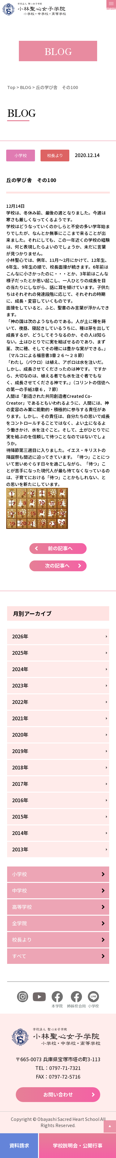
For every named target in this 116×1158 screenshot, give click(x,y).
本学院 (57, 999)
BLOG (25, 87)
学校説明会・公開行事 (77, 1145)
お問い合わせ (58, 1094)
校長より (22, 939)
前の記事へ (60, 548)
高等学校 (22, 906)
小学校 (19, 874)
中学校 (19, 890)
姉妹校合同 (76, 999)
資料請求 (19, 1145)
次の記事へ (57, 565)
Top (11, 87)
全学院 (19, 923)
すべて (19, 956)
